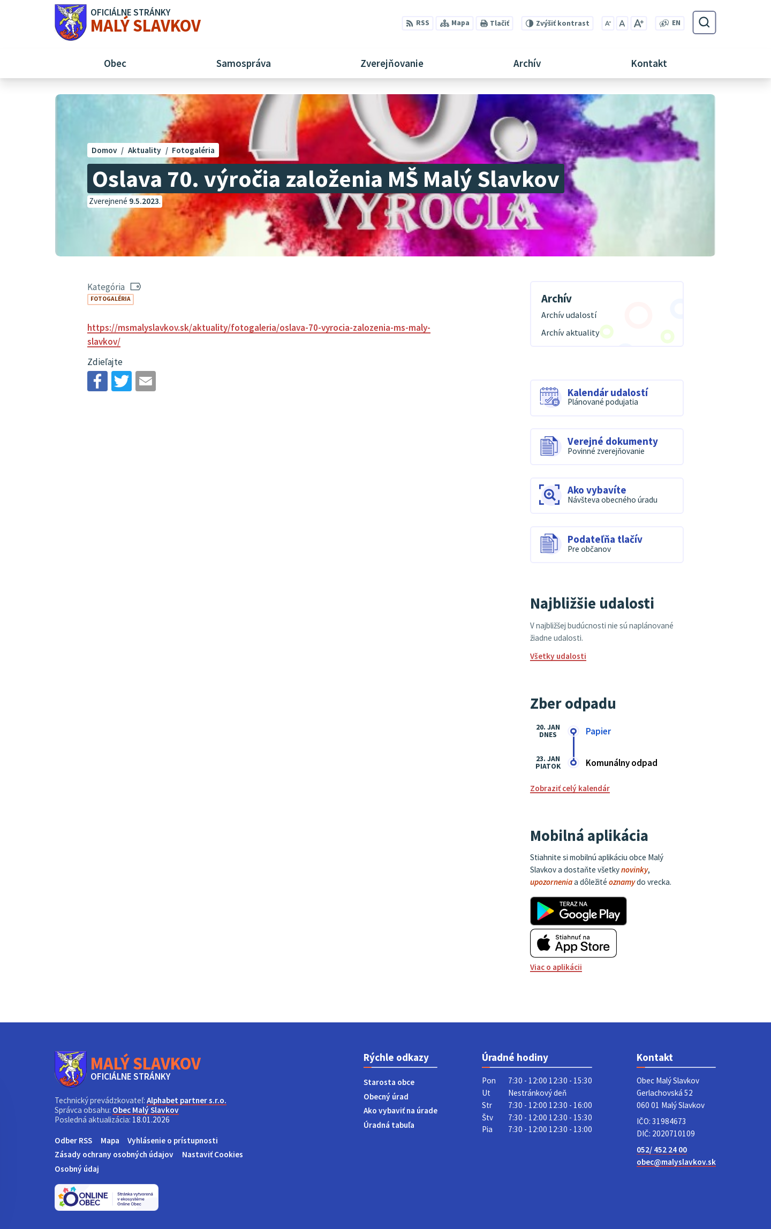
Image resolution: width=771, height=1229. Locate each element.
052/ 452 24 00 (662, 1149)
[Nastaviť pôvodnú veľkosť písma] (622, 23)
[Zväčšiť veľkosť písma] (638, 23)
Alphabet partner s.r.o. (186, 1100)
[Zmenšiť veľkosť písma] (607, 23)
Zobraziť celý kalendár (570, 788)
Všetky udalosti (558, 656)
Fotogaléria (110, 298)
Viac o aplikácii (556, 967)
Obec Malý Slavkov (145, 1110)
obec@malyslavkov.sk (676, 1162)
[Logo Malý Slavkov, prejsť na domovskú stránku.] (128, 22)
